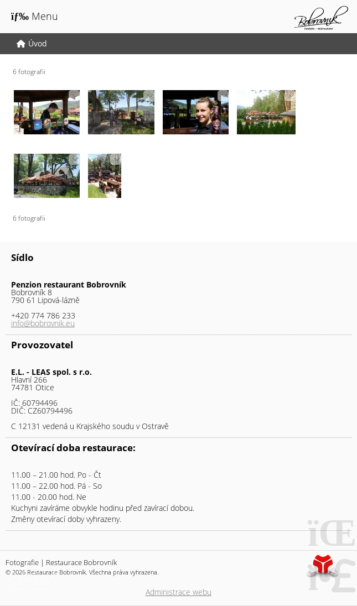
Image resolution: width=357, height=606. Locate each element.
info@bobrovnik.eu (43, 323)
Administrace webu (178, 592)
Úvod (321, 18)
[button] (34, 16)
